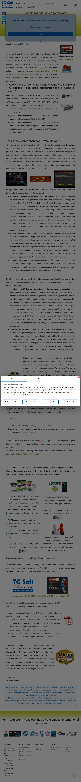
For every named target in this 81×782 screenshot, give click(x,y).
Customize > (30, 402)
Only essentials (11, 402)
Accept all (50, 402)
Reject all (70, 402)
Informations (67, 379)
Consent (14, 379)
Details (40, 379)
